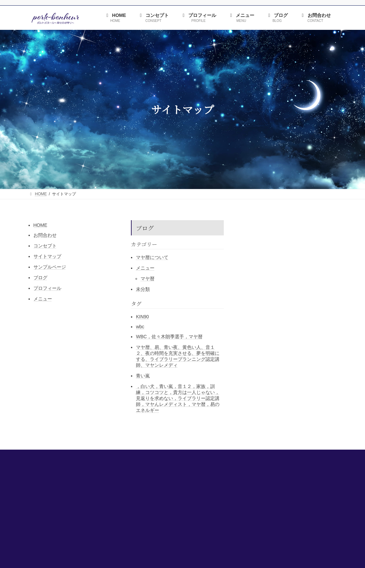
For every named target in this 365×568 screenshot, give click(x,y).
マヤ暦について (152, 257)
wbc (140, 326)
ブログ (40, 277)
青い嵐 (143, 375)
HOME (40, 225)
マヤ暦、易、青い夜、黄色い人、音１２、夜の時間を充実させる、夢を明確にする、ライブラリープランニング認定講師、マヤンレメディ (177, 356)
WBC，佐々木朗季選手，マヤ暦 (169, 336)
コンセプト (45, 245)
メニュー (42, 298)
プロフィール (47, 288)
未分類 (143, 289)
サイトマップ (47, 256)
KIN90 (142, 316)
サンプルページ (49, 267)
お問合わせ (45, 235)
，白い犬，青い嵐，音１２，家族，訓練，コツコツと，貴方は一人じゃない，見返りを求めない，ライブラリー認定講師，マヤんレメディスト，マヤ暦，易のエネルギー (177, 398)
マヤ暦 (147, 278)
